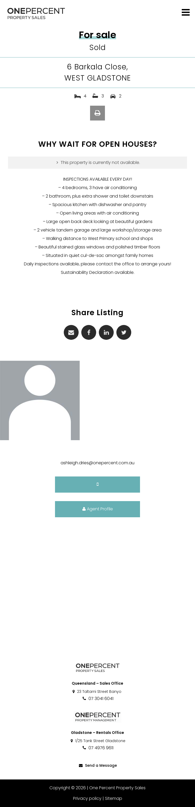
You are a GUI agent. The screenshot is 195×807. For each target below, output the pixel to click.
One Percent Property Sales (117, 788)
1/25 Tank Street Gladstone (97, 740)
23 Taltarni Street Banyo (96, 691)
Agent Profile (97, 509)
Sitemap (113, 798)
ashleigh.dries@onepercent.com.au (97, 463)
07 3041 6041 (97, 698)
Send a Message (97, 765)
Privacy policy (87, 798)
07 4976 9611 (97, 748)
